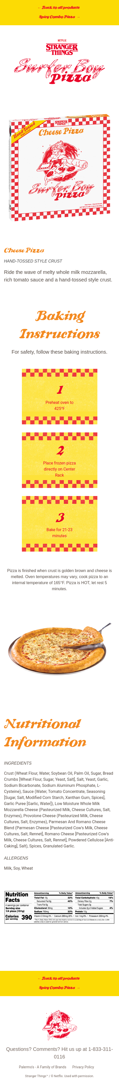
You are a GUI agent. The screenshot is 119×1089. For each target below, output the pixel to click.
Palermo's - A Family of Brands (42, 1067)
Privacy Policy (83, 1067)
